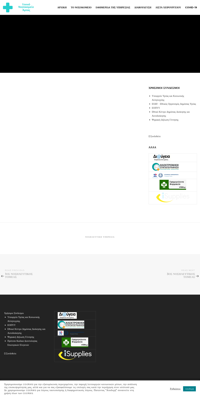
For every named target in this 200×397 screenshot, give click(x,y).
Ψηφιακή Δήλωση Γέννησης (165, 119)
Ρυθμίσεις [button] (175, 388)
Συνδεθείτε (155, 136)
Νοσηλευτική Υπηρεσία (100, 237)
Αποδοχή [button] (189, 388)
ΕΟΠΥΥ (156, 107)
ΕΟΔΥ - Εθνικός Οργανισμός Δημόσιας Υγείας (174, 103)
